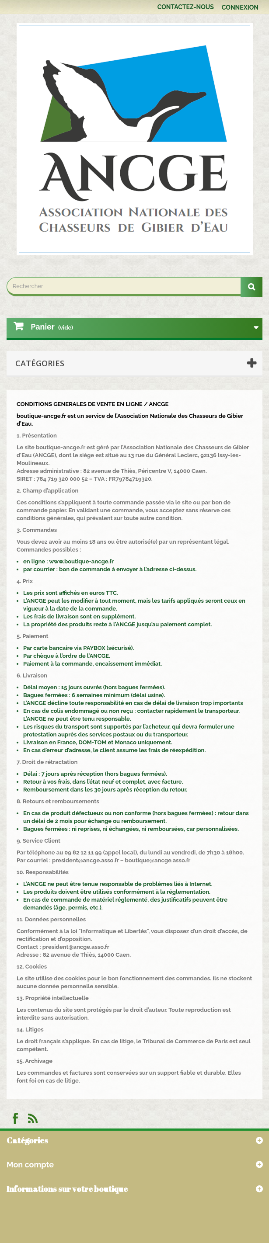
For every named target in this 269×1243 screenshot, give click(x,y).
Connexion (240, 7)
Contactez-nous (185, 6)
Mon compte (30, 1164)
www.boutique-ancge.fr (81, 561)
